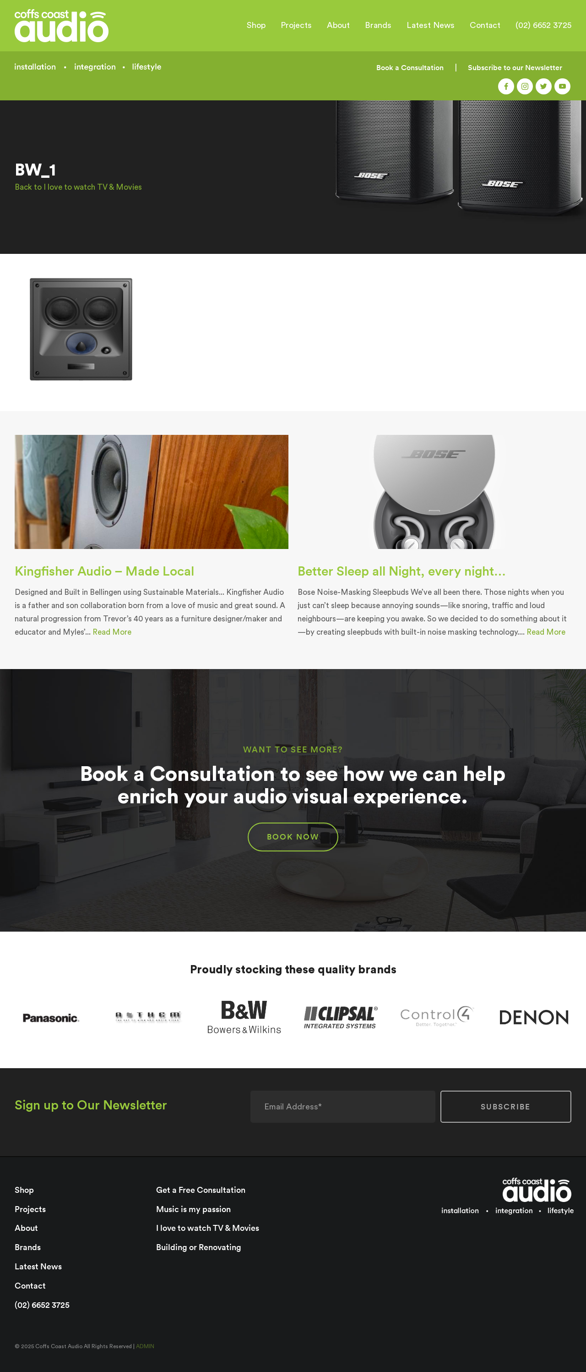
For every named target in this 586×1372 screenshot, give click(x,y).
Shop (256, 25)
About (338, 25)
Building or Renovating (198, 1247)
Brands (378, 25)
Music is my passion (193, 1209)
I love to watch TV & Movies (207, 1228)
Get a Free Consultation (200, 1190)
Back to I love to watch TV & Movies (78, 187)
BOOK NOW (293, 837)
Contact (485, 25)
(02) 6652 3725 (543, 25)
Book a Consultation (410, 67)
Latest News (431, 25)
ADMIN (145, 1346)
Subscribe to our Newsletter (515, 67)
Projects (296, 25)
